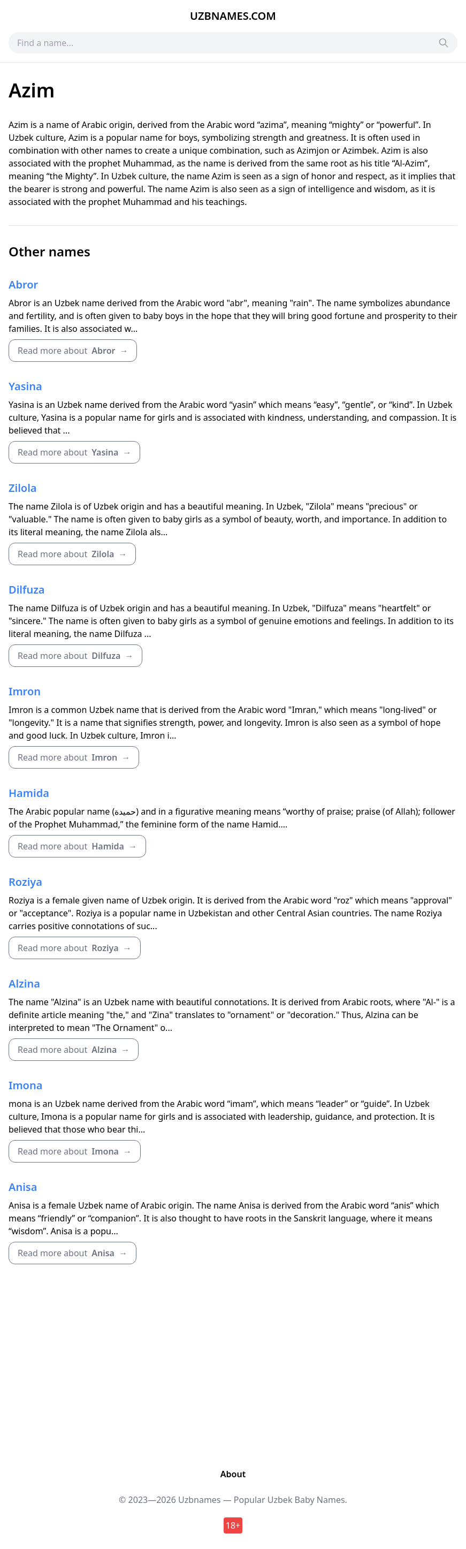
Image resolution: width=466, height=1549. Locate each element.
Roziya (25, 882)
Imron (25, 691)
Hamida (29, 793)
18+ (233, 1525)
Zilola (23, 488)
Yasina (25, 386)
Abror (23, 284)
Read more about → (73, 350)
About (233, 1474)
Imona (25, 1085)
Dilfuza (27, 589)
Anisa (23, 1187)
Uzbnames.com (233, 16)
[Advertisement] (233, 1366)
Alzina (24, 983)
